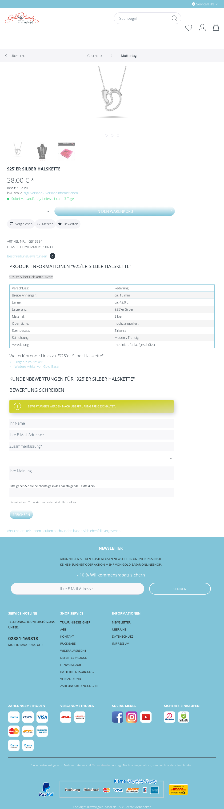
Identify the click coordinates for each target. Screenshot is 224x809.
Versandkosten (102, 765)
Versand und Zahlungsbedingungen (79, 682)
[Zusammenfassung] (91, 446)
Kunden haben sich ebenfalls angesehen (90, 531)
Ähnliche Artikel (18, 531)
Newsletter (121, 622)
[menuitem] (184, 4)
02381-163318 (23, 638)
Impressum (120, 643)
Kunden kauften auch (45, 531)
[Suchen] (174, 18)
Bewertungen (41, 256)
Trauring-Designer (75, 622)
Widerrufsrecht (73, 650)
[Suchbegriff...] (147, 18)
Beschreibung (17, 256)
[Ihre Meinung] (91, 473)
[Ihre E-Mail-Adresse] (91, 434)
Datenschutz (122, 636)
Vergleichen (20, 223)
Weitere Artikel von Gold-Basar (34, 366)
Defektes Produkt (74, 657)
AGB (63, 629)
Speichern (21, 514)
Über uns (119, 629)
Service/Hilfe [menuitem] (204, 4)
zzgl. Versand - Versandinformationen (51, 193)
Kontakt (67, 636)
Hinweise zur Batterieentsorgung (77, 668)
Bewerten (68, 224)
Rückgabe (68, 643)
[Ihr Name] (91, 423)
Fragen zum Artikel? (26, 362)
